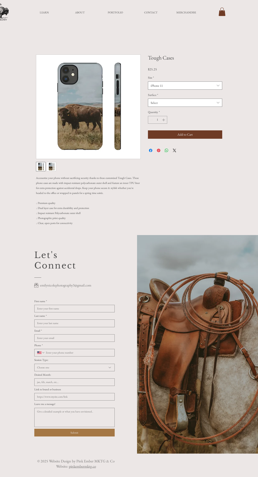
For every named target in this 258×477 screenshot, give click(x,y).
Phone (38, 345)
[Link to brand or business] (73, 396)
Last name (40, 316)
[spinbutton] (157, 119)
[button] (222, 12)
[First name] (73, 308)
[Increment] (164, 119)
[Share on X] (174, 150)
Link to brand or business (47, 389)
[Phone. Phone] (78, 352)
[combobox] (185, 85)
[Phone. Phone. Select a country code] (41, 352)
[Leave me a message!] (74, 417)
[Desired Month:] (73, 382)
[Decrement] (151, 119)
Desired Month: (42, 375)
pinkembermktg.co (82, 466)
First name (40, 301)
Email (38, 331)
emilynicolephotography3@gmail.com (65, 285)
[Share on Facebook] (150, 150)
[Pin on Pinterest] (158, 150)
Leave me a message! (44, 404)
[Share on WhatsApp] (166, 150)
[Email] (73, 338)
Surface (153, 95)
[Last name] (73, 323)
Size (151, 77)
